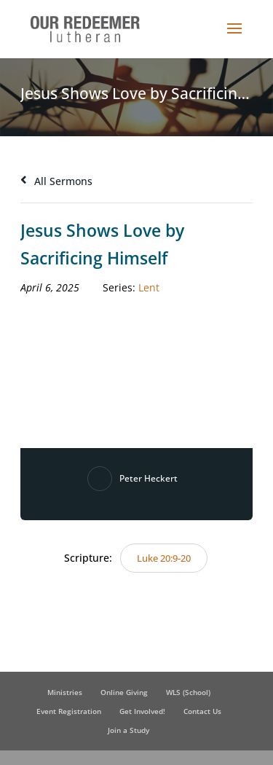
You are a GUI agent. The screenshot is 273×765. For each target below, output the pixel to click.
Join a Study (128, 730)
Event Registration (68, 711)
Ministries (64, 692)
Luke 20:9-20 (164, 558)
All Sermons (56, 181)
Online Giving (124, 692)
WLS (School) (188, 692)
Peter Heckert (148, 478)
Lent (148, 287)
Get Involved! (142, 711)
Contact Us (202, 711)
